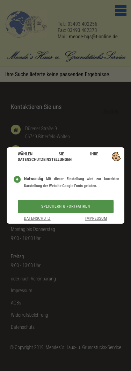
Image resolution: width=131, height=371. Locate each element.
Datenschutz (37, 218)
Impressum (96, 218)
